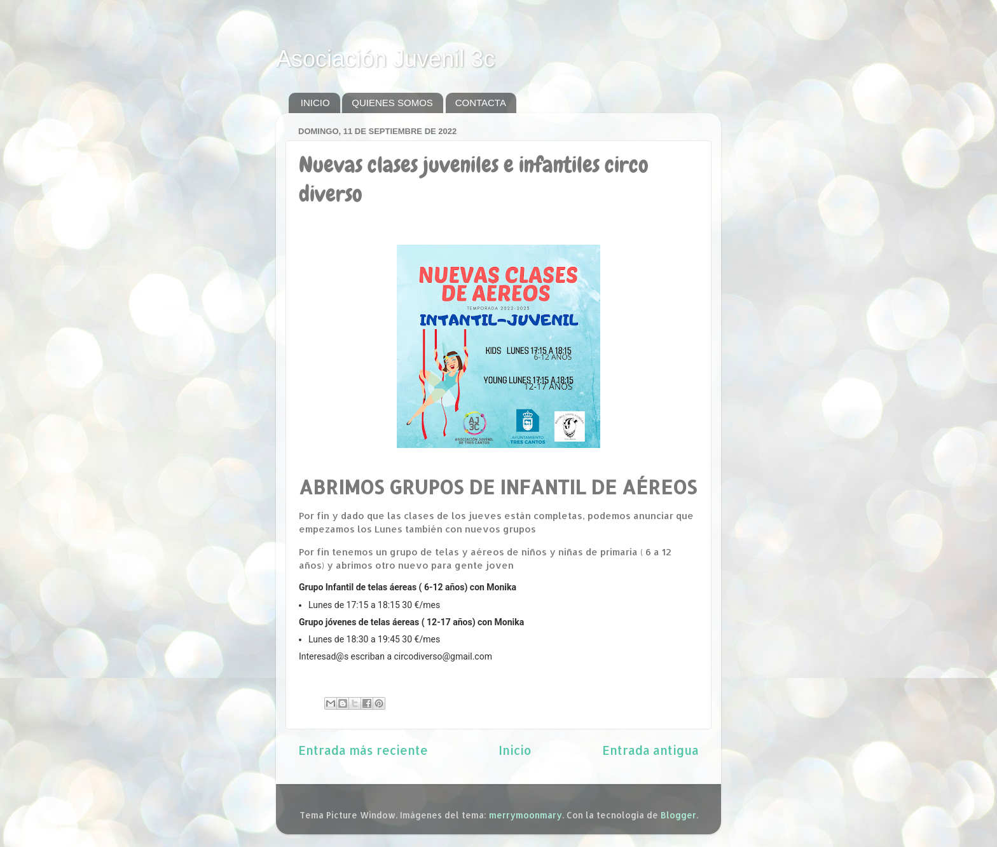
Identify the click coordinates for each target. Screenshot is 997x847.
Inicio (515, 750)
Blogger (678, 815)
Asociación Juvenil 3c (385, 59)
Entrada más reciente (363, 750)
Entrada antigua (650, 750)
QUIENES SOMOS (392, 102)
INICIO (315, 102)
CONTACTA (480, 102)
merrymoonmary (525, 815)
